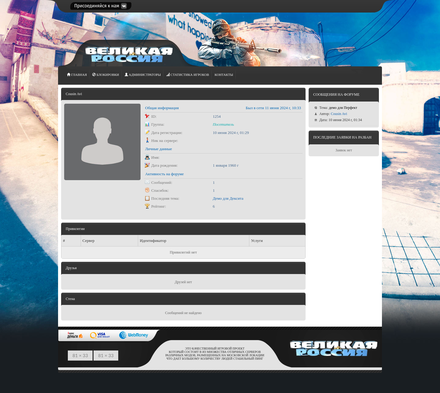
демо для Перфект (343, 108)
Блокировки (105, 74)
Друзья (71, 268)
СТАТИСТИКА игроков (187, 74)
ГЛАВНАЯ (77, 74)
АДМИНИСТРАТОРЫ (143, 74)
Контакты (224, 74)
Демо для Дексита (228, 198)
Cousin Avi (339, 114)
